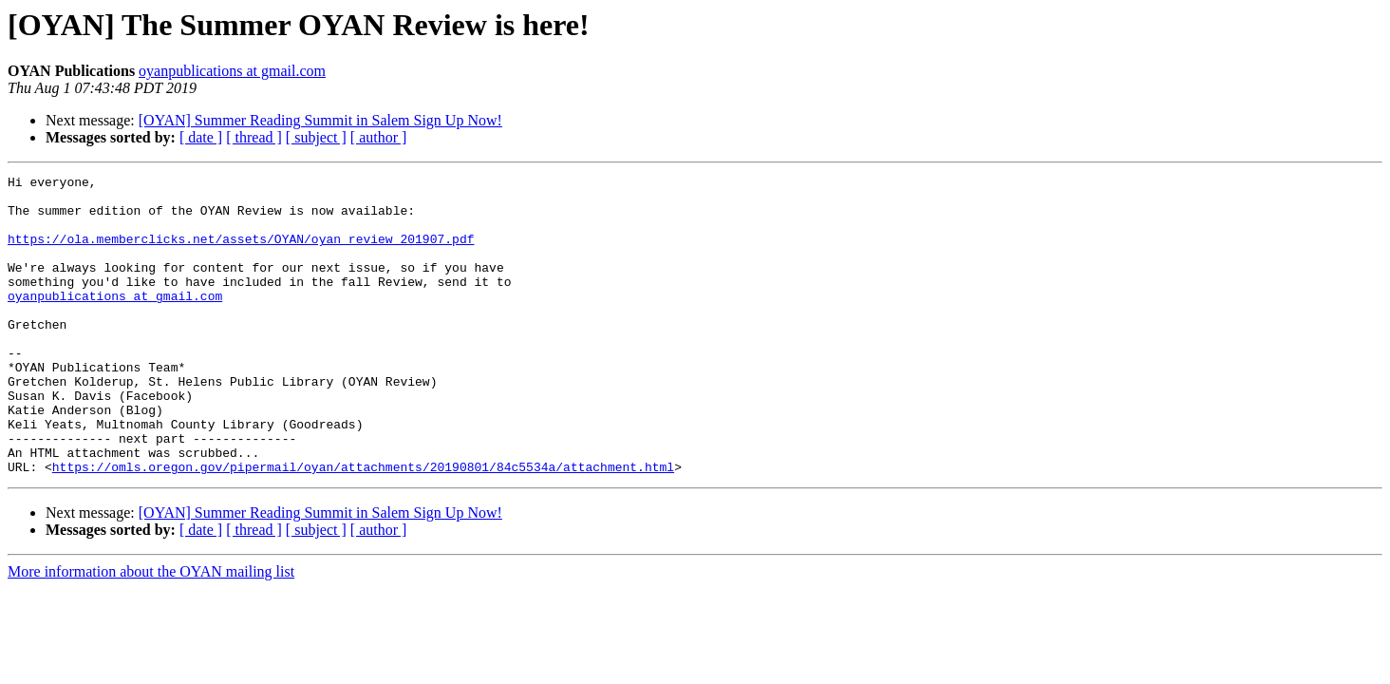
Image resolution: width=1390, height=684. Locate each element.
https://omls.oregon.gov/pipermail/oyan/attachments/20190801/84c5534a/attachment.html (363, 526)
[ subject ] (316, 137)
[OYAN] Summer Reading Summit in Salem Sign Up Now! (320, 120)
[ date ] (200, 137)
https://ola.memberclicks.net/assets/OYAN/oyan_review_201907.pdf (241, 252)
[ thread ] (254, 137)
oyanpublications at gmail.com (232, 71)
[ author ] (378, 137)
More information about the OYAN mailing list (151, 631)
